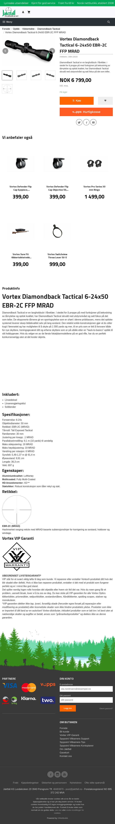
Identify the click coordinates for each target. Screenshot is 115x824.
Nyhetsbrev (76, 783)
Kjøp (76, 100)
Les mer (58, 810)
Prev (8, 50)
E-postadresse (66, 684)
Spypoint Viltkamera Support (74, 738)
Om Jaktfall (65, 749)
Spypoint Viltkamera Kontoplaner (77, 745)
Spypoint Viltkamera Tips (72, 742)
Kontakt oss (66, 756)
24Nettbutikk (63, 818)
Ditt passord (65, 695)
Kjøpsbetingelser (30, 783)
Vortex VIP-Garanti (69, 735)
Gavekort (64, 752)
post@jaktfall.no (74, 789)
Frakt (15, 783)
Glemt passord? (106, 708)
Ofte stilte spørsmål (95, 783)
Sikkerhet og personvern (54, 783)
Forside (6, 29)
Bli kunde (64, 731)
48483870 (58, 789)
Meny (7, 22)
